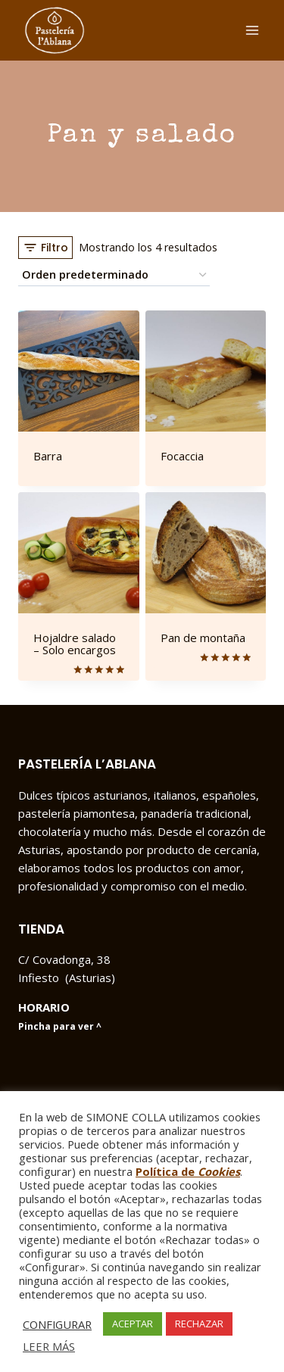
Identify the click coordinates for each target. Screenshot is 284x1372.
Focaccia (182, 455)
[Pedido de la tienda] (114, 275)
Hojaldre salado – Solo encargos (74, 644)
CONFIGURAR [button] (57, 1324)
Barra (47, 455)
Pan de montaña (203, 637)
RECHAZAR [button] (199, 1323)
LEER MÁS (49, 1346)
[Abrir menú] (252, 30)
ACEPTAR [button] (132, 1323)
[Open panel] (45, 247)
